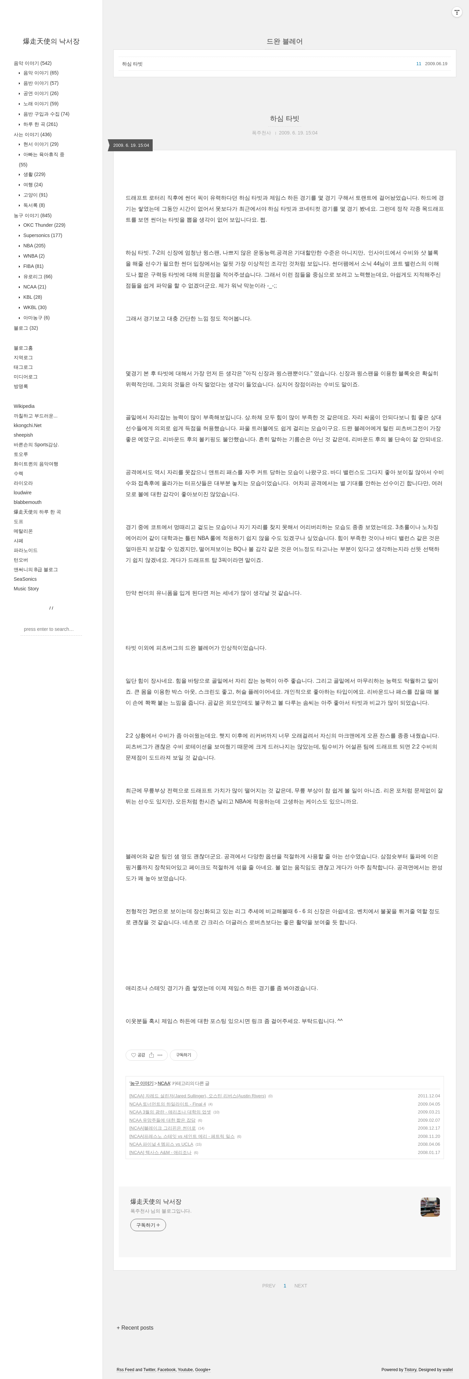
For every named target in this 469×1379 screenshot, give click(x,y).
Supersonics (42, 235)
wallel (448, 1369)
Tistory (410, 1369)
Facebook (166, 1369)
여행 (32, 184)
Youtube (185, 1369)
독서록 (33, 205)
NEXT (300, 1284)
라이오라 (23, 483)
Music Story (26, 588)
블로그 (26, 328)
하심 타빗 (132, 64)
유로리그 (37, 276)
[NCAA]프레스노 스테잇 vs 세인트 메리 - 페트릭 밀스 (182, 1136)
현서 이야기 (40, 144)
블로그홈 (23, 348)
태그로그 (23, 367)
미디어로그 (26, 376)
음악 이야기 (32, 63)
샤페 (18, 540)
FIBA (33, 266)
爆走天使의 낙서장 (51, 41)
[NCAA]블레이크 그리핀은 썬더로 (162, 1128)
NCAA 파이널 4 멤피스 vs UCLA (161, 1144)
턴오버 (21, 560)
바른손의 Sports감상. (36, 444)
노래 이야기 (40, 103)
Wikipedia (24, 406)
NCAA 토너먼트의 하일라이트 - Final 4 (167, 1104)
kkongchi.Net (28, 425)
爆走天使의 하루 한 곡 (37, 512)
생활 (33, 174)
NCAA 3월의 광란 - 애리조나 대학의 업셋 (170, 1112)
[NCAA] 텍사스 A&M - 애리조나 (160, 1152)
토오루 (21, 454)
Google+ (203, 1369)
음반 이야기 (40, 83)
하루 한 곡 (40, 124)
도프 (18, 521)
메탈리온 (23, 531)
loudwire (23, 492)
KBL (32, 297)
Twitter (149, 1369)
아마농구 (36, 317)
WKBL (34, 307)
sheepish (23, 435)
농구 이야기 (32, 215)
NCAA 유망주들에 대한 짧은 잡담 (162, 1120)
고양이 (35, 195)
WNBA (33, 256)
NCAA (34, 287)
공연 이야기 (40, 93)
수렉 (18, 473)
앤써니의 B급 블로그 (36, 569)
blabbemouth (28, 502)
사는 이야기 (32, 134)
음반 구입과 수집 (45, 114)
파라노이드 (26, 550)
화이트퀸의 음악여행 (36, 464)
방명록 (21, 386)
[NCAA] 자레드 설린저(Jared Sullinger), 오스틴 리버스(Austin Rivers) (197, 1095)
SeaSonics (25, 579)
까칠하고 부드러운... (36, 416)
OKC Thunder (44, 225)
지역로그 (23, 357)
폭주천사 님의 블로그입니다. (160, 1211)
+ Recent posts (135, 1328)
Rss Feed (125, 1369)
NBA (33, 245)
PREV (267, 1284)
